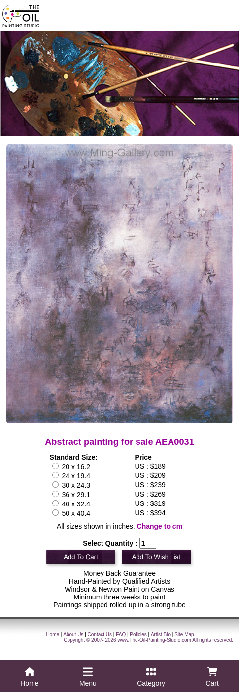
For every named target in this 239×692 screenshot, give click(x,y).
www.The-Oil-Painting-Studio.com (154, 640)
